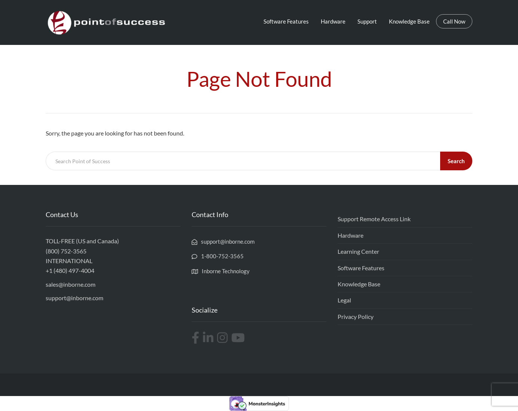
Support (367, 21)
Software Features (286, 21)
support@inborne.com (74, 297)
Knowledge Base (409, 21)
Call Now (454, 21)
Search (456, 161)
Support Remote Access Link (374, 218)
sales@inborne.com (70, 284)
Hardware (333, 21)
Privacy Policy (356, 316)
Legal (344, 300)
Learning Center (358, 251)
